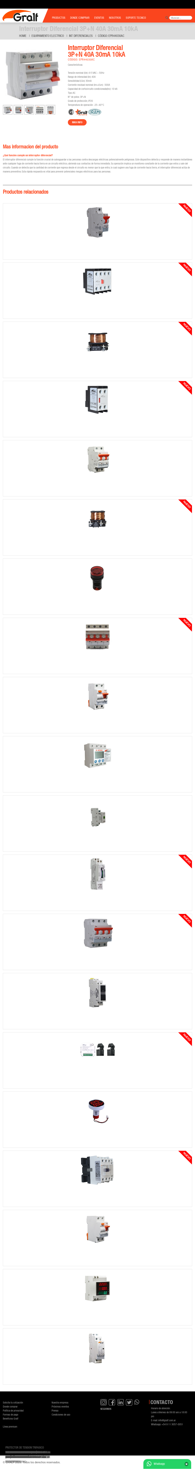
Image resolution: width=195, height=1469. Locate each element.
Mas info (77, 122)
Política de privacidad (13, 1410)
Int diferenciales (81, 36)
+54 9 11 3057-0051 (172, 1424)
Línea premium (10, 1426)
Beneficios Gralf (10, 1418)
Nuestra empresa (60, 1402)
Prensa (55, 1410)
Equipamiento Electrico (48, 36)
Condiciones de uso (61, 1414)
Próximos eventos (60, 1406)
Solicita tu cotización (13, 1402)
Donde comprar (10, 1406)
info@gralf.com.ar (167, 1420)
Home (22, 36)
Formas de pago (10, 1414)
